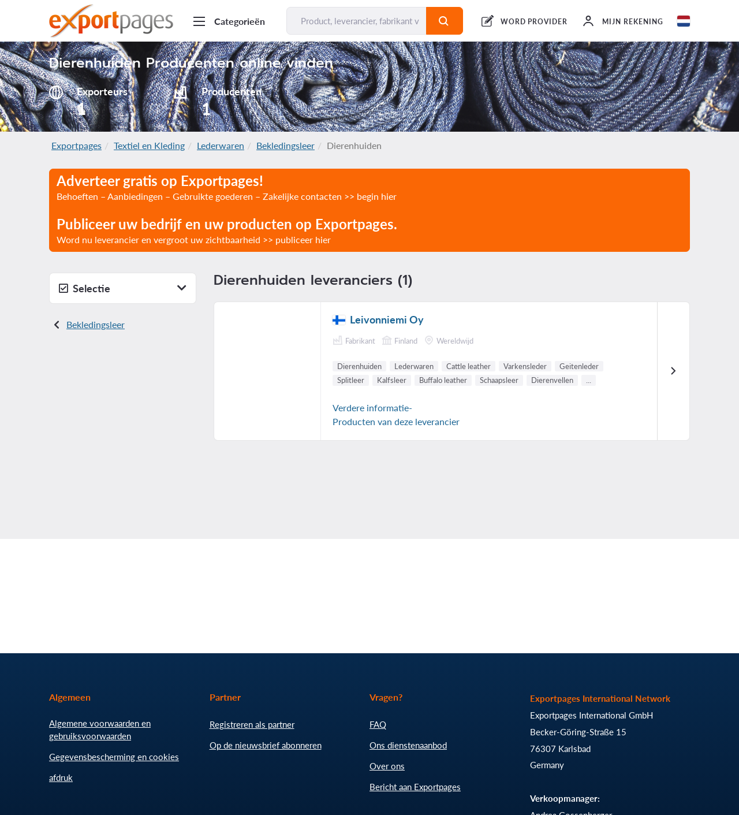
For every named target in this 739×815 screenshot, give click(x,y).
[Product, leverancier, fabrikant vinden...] (356, 21)
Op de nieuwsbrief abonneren (266, 745)
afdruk (61, 777)
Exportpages (76, 145)
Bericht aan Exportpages (415, 786)
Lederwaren (220, 145)
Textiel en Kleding (149, 145)
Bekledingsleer (285, 145)
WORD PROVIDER (534, 21)
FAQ (378, 724)
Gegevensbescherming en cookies (114, 756)
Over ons (387, 766)
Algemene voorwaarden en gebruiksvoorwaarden (100, 729)
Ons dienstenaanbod (408, 745)
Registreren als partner (252, 724)
